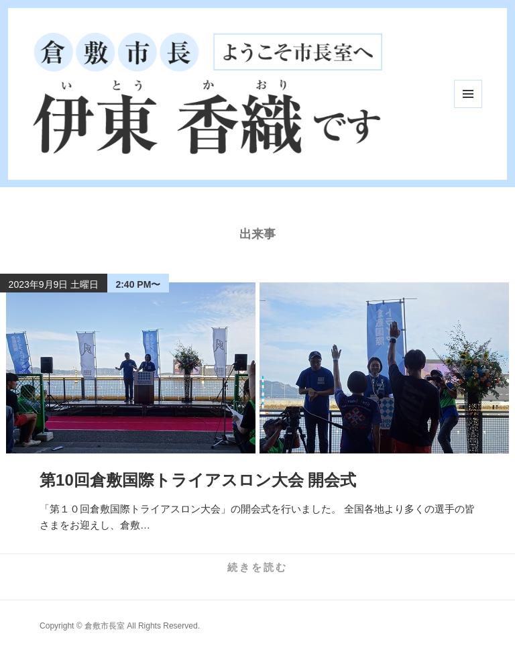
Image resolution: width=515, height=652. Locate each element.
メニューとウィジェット (468, 94)
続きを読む (257, 567)
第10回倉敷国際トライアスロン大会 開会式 (198, 480)
